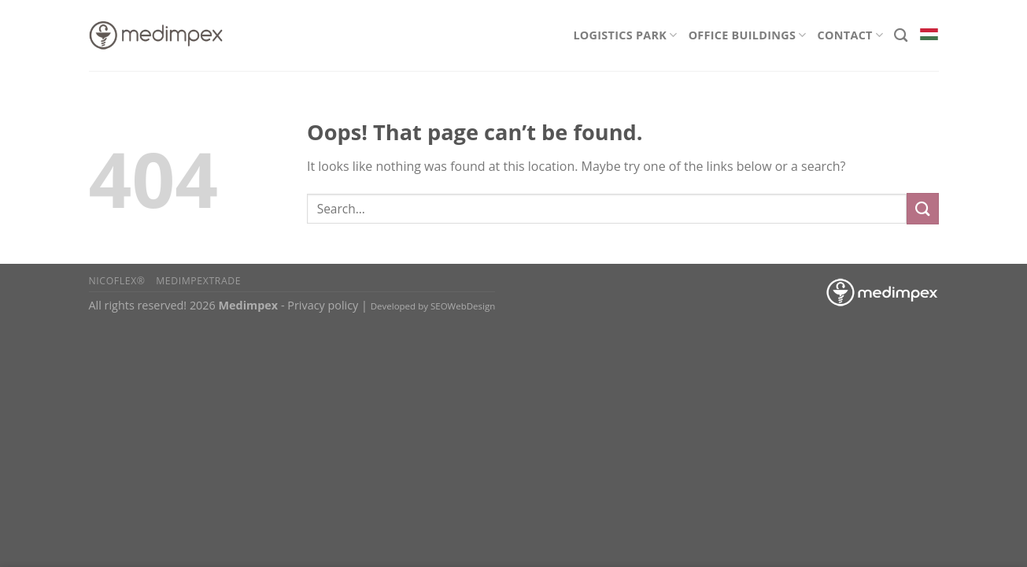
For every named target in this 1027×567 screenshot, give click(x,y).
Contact (851, 35)
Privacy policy (322, 305)
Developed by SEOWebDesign (433, 306)
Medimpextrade (198, 280)
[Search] (900, 36)
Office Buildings (748, 35)
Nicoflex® (117, 280)
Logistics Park (625, 35)
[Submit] (922, 208)
